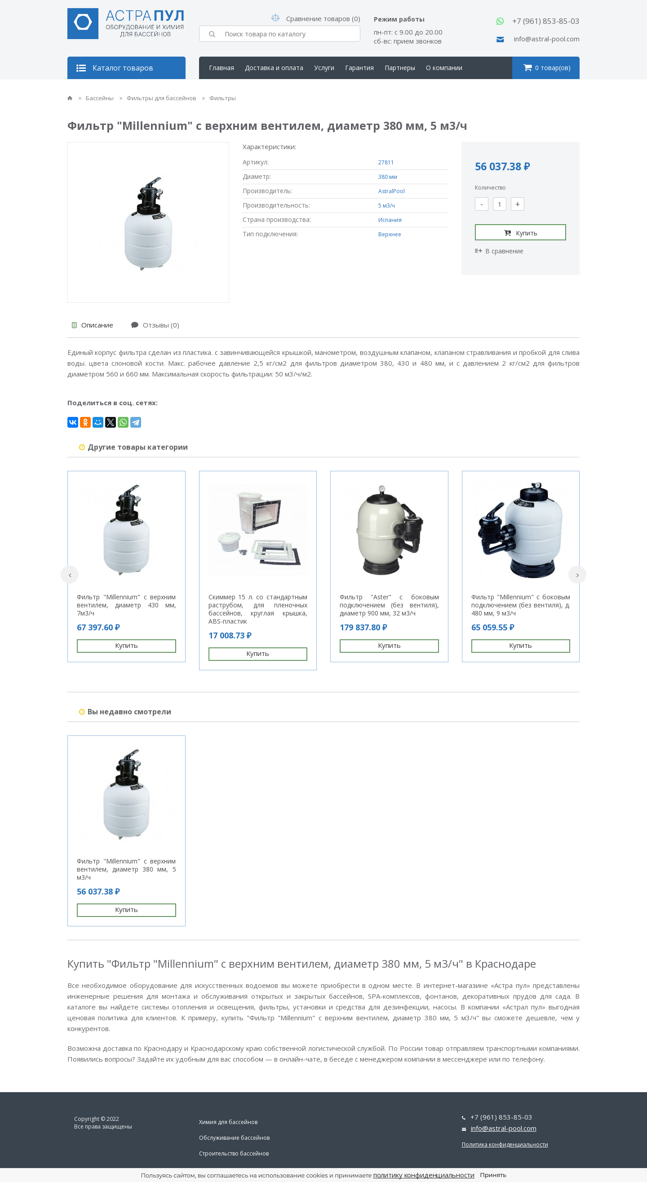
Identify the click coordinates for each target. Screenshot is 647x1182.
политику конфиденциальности (424, 1174)
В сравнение (499, 251)
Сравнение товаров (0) (315, 18)
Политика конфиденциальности (505, 1144)
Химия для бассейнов (228, 1122)
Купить (520, 233)
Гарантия (359, 67)
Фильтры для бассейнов (159, 98)
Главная (221, 67)
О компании (444, 67)
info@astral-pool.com (547, 38)
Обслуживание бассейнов (234, 1138)
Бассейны (97, 98)
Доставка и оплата (274, 67)
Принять (493, 1174)
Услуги (324, 67)
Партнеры (400, 67)
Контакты (224, 90)
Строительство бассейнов (234, 1153)
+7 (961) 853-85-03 (546, 21)
